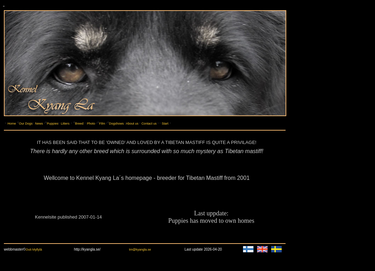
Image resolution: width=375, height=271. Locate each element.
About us (132, 123)
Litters (65, 123)
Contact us (149, 123)
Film (102, 123)
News (39, 123)
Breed (79, 123)
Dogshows (116, 123)
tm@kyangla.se (140, 249)
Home (11, 123)
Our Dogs (26, 123)
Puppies (52, 123)
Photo (91, 123)
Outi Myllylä (34, 249)
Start (165, 123)
